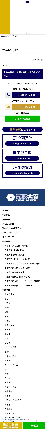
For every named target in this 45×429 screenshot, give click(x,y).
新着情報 (6, 215)
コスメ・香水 (10, 356)
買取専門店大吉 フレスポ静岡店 (18, 285)
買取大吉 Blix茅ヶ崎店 (14, 250)
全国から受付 (22, 158)
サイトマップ (8, 236)
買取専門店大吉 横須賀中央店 (17, 276)
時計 (7, 307)
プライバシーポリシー (11, 232)
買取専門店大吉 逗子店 (14, 272)
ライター (8, 378)
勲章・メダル (10, 386)
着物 (7, 351)
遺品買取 (8, 382)
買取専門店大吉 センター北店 (17, 267)
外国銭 (7, 404)
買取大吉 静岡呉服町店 (14, 254)
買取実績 (6, 219)
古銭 (7, 316)
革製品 (7, 395)
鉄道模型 (8, 391)
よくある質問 (8, 223)
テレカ (7, 342)
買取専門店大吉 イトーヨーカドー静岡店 (22, 281)
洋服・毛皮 (9, 413)
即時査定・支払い (22, 143)
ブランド (8, 303)
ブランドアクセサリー (14, 400)
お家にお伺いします (22, 173)
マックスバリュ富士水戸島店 (17, 245)
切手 (7, 312)
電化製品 (8, 409)
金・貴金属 (9, 294)
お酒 (7, 373)
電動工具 (8, 360)
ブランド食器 (10, 347)
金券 (7, 338)
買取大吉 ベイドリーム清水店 (17, 259)
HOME (5, 36)
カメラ (7, 329)
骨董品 (7, 320)
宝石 (7, 298)
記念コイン (9, 325)
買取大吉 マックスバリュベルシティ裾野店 (23, 263)
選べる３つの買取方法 (11, 228)
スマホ (7, 334)
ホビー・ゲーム (11, 364)
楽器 (7, 369)
